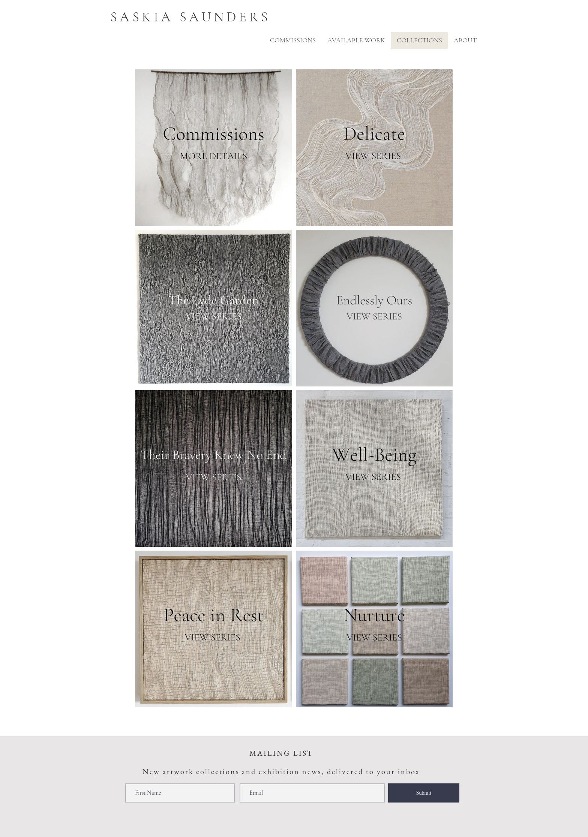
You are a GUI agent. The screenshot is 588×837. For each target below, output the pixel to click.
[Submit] (423, 793)
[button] (465, 40)
